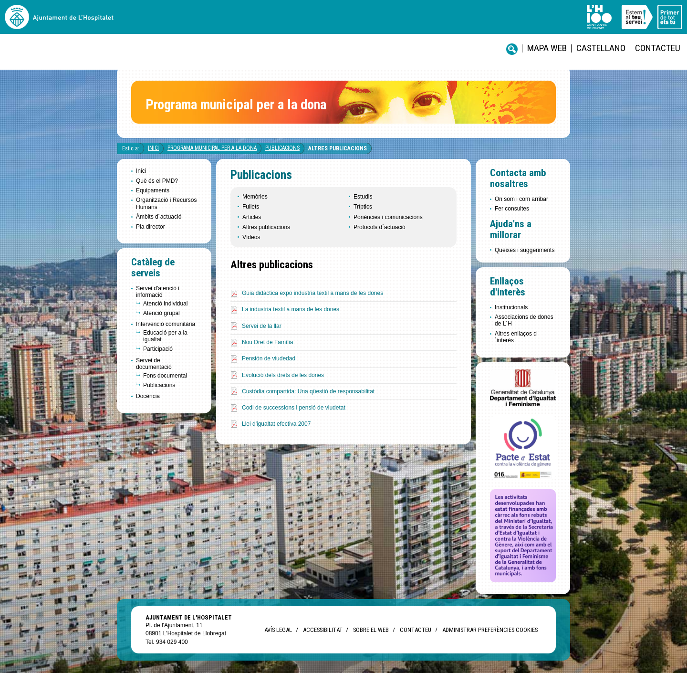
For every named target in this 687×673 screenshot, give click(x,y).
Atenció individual (165, 303)
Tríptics (363, 206)
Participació (158, 349)
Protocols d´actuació (380, 227)
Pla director (150, 226)
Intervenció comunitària (165, 324)
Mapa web (547, 47)
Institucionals (511, 307)
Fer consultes (512, 208)
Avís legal (278, 629)
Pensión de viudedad (268, 358)
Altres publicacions (337, 148)
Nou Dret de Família (267, 342)
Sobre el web (371, 629)
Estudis (363, 196)
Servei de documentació (154, 363)
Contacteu (657, 47)
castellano (600, 47)
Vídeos (251, 237)
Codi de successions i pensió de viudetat (293, 407)
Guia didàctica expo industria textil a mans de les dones (312, 293)
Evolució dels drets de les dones (283, 375)
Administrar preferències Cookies (490, 629)
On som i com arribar (521, 199)
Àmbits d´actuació (158, 216)
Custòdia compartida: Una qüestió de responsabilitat (308, 391)
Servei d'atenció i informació (157, 291)
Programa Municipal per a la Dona (212, 148)
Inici (153, 148)
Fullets (250, 206)
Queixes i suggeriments (524, 250)
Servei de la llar (261, 326)
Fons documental (165, 375)
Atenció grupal (161, 313)
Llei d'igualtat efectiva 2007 (276, 424)
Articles (251, 217)
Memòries (255, 196)
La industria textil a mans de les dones (290, 309)
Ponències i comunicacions (388, 217)
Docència (148, 396)
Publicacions (282, 148)
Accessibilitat (322, 629)
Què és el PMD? (157, 181)
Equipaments (152, 190)
